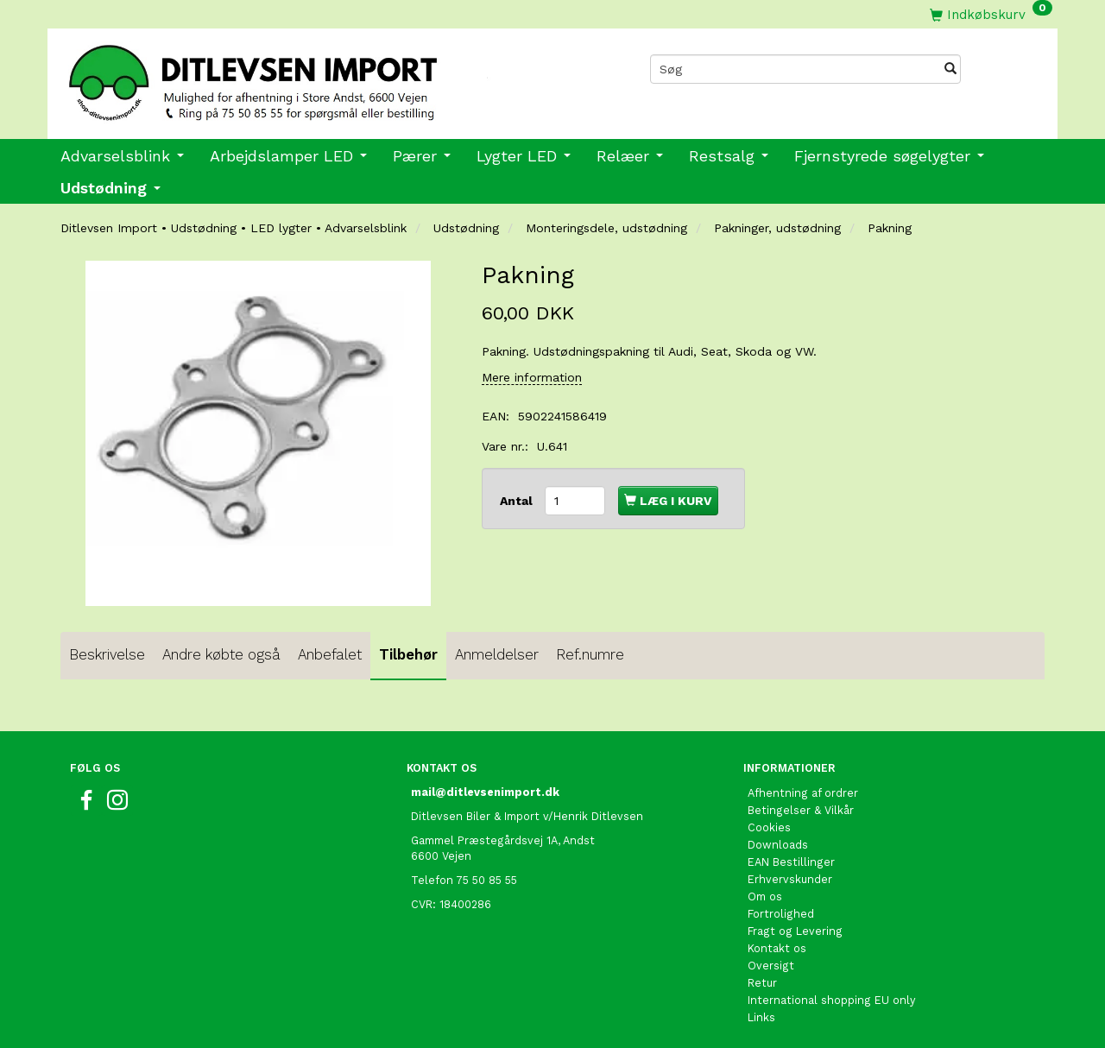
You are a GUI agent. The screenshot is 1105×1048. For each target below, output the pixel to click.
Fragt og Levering (795, 931)
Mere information (532, 377)
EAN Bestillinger (791, 861)
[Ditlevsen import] (300, 77)
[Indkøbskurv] (991, 14)
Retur (762, 982)
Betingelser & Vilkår (801, 810)
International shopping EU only (832, 1000)
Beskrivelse (107, 654)
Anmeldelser (497, 654)
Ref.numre (590, 654)
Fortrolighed (781, 913)
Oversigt (771, 965)
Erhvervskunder (790, 879)
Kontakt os (777, 948)
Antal (518, 501)
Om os (765, 896)
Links (761, 1017)
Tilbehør (408, 654)
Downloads (778, 844)
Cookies (769, 827)
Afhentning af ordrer (803, 792)
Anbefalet (330, 654)
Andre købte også (221, 654)
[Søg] (950, 69)
